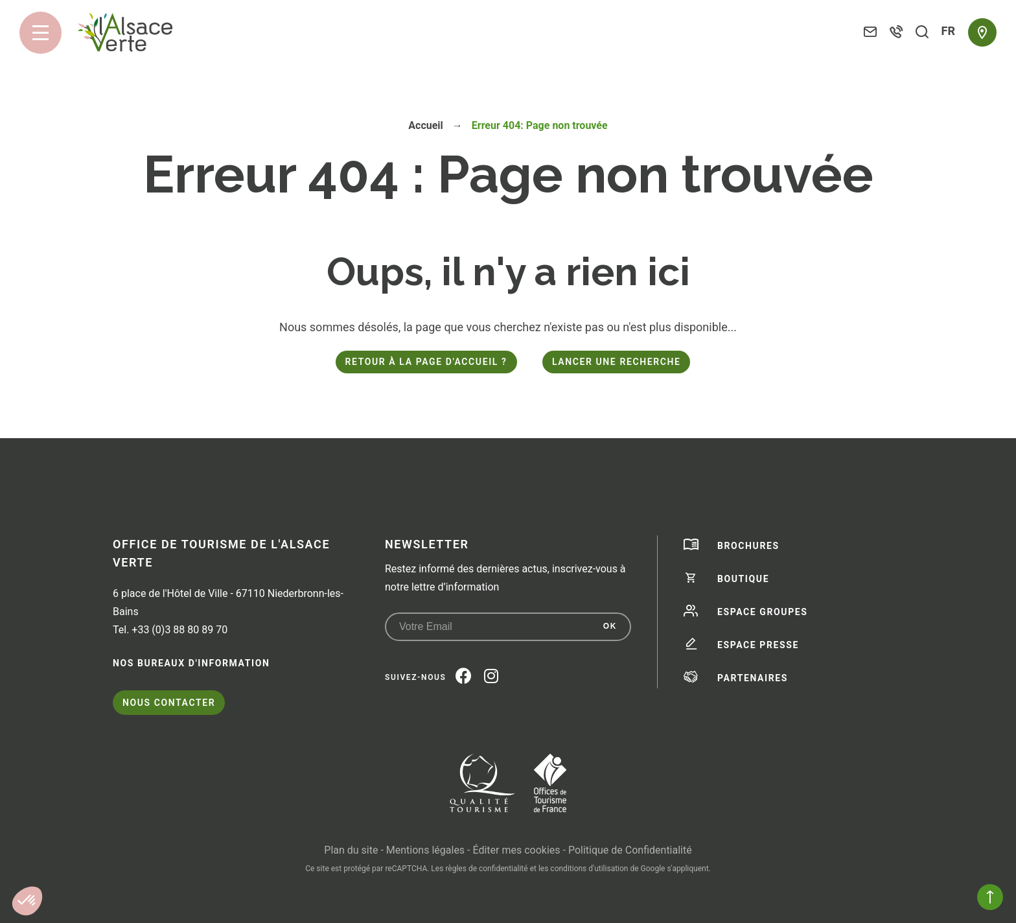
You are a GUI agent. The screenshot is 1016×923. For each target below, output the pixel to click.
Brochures (748, 545)
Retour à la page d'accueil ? (426, 361)
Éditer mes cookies (516, 850)
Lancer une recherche (616, 361)
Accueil (425, 125)
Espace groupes (762, 611)
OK (610, 626)
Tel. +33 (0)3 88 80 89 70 (170, 630)
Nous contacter (168, 702)
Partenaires (752, 678)
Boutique (743, 578)
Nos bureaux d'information (191, 663)
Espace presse (758, 644)
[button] (27, 901)
